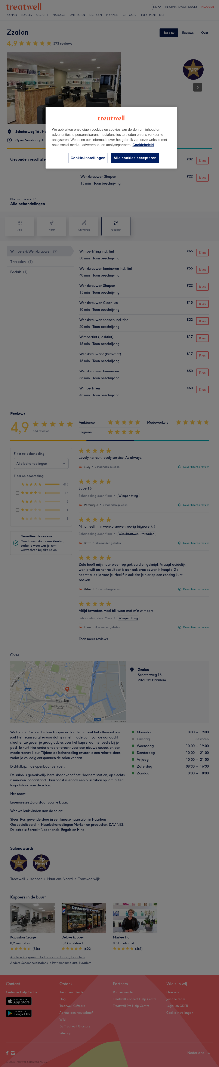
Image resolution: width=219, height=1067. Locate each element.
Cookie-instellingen (88, 158)
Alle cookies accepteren (135, 158)
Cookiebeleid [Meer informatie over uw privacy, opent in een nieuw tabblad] (143, 145)
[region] (111, 138)
